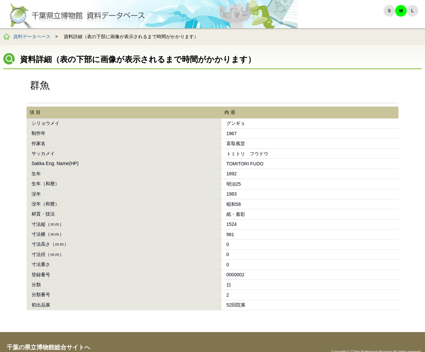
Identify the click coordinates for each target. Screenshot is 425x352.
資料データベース (31, 36)
